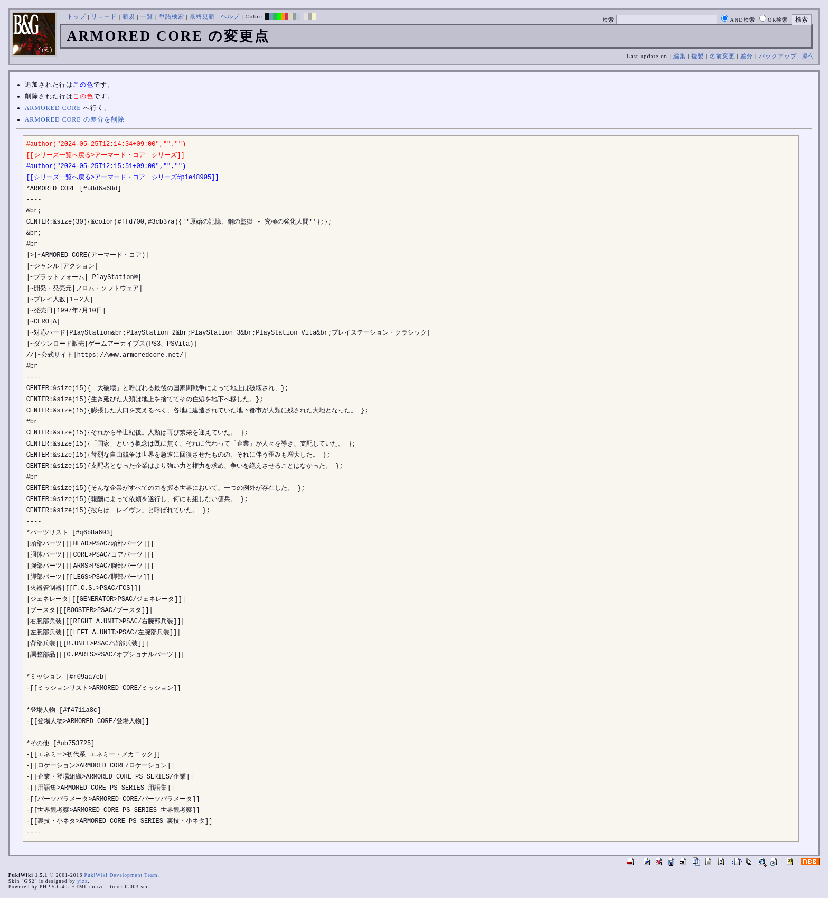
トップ (76, 16)
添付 (808, 56)
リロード (104, 16)
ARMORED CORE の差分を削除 (75, 119)
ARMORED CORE (53, 108)
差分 (746, 56)
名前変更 (722, 56)
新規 (129, 16)
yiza (82, 881)
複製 (697, 56)
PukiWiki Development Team (121, 875)
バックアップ (778, 56)
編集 (679, 56)
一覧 (146, 16)
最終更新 (202, 16)
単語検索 (171, 16)
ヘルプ (230, 16)
